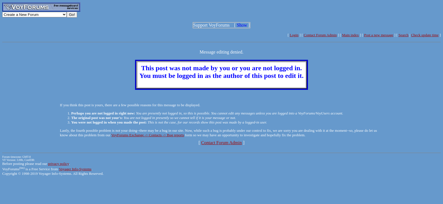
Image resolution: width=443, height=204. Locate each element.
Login (294, 35)
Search (403, 35)
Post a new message (378, 35)
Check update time (424, 35)
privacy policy (58, 164)
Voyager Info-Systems (75, 169)
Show (242, 25)
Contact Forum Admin (320, 35)
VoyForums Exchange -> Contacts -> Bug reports (147, 135)
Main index (350, 35)
